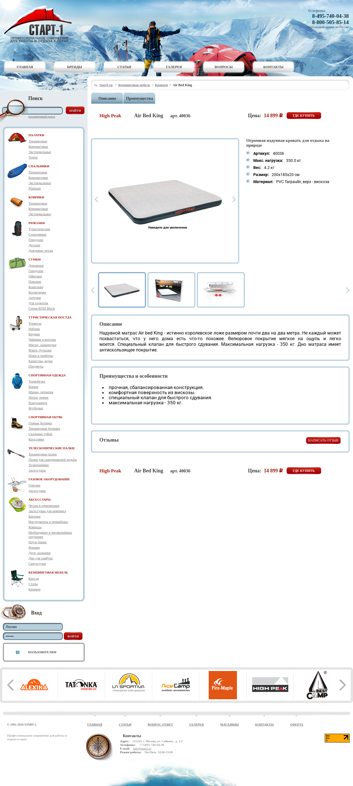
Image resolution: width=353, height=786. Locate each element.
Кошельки (36, 287)
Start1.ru (106, 85)
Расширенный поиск (41, 116)
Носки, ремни (38, 397)
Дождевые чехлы (41, 251)
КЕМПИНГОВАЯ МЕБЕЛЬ (48, 572)
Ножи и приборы (41, 356)
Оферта (296, 724)
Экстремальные (40, 152)
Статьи (124, 67)
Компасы (35, 527)
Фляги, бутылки (40, 350)
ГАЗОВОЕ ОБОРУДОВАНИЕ (49, 479)
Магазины (229, 724)
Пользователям (42, 652)
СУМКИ (35, 259)
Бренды (74, 67)
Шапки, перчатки (41, 392)
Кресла (34, 579)
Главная (25, 67)
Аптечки (35, 298)
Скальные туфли (40, 434)
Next (234, 199)
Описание (107, 98)
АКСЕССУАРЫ (40, 499)
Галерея (174, 67)
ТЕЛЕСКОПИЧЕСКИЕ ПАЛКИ (52, 448)
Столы (33, 584)
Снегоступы (37, 564)
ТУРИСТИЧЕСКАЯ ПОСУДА (50, 317)
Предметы (36, 366)
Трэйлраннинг (39, 465)
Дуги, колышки (40, 553)
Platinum (35, 188)
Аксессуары (37, 470)
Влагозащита (38, 403)
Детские (34, 245)
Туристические (39, 229)
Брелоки (34, 516)
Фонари (34, 548)
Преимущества (139, 98)
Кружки (34, 334)
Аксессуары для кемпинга (47, 511)
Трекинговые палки (43, 454)
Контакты (273, 67)
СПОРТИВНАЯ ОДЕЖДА (47, 375)
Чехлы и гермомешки (44, 506)
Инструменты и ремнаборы (48, 522)
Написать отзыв (323, 440)
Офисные (35, 276)
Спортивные (37, 234)
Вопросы (224, 67)
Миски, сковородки (42, 345)
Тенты (33, 157)
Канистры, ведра (41, 361)
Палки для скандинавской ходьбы (53, 460)
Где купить (304, 116)
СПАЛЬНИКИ (39, 166)
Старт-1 (40, 24)
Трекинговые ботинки (44, 429)
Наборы (34, 329)
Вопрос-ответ (160, 724)
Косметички (37, 292)
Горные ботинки (40, 423)
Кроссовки (36, 439)
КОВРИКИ (36, 197)
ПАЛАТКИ (36, 135)
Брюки (33, 387)
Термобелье (37, 381)
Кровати (34, 589)
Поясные (35, 282)
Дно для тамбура (41, 558)
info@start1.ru (142, 748)
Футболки (36, 408)
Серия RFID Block (42, 309)
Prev (96, 199)
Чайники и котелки (42, 340)
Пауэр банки (38, 542)
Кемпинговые (38, 147)
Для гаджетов (38, 303)
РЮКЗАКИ (37, 223)
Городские (36, 240)
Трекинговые (38, 141)
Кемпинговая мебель (134, 85)
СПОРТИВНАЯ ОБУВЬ (45, 417)
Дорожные (36, 266)
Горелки (34, 485)
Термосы (35, 323)
